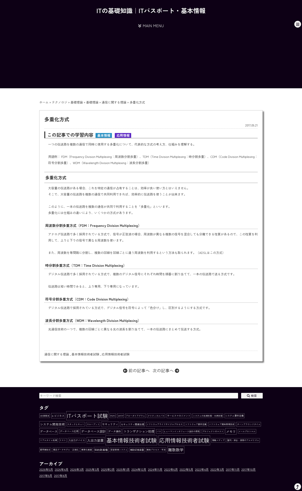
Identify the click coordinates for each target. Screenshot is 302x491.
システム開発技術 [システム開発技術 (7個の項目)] (52, 424)
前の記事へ (136, 370)
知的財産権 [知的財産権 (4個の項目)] (101, 450)
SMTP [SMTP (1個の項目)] (120, 415)
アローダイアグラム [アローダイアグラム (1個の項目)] (135, 415)
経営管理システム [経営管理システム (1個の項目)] (119, 449)
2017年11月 (233, 469)
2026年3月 (77, 469)
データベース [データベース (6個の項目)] (48, 431)
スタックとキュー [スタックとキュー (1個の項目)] (75, 424)
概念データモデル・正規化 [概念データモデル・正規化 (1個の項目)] (66, 449)
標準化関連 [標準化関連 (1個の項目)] (86, 449)
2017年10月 (248, 469)
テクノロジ (59, 102)
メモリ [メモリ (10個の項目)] (231, 431)
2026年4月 (62, 469)
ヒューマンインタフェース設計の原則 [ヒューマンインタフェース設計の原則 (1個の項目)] (182, 431)
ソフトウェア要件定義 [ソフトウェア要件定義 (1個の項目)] (195, 424)
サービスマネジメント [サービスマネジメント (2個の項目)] (178, 415)
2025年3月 (92, 469)
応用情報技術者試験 (115, 354)
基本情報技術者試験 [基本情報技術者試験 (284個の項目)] (131, 440)
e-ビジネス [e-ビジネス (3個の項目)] (58, 416)
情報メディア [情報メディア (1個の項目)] (218, 440)
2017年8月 (60, 475)
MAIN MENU (151, 25)
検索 (252, 395)
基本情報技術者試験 (85, 354)
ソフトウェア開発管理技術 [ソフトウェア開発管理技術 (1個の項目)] (221, 424)
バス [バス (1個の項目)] (159, 431)
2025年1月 (123, 469)
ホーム (44, 102)
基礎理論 (76, 102)
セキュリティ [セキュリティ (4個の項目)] (110, 424)
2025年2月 (108, 469)
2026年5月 (46, 469)
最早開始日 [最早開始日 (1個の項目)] (45, 449)
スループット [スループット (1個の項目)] (93, 424)
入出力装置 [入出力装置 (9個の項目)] (95, 440)
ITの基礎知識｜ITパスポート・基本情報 (151, 10)
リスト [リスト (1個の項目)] (63, 440)
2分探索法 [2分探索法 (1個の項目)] (44, 415)
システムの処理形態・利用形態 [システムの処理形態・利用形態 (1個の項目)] (208, 415)
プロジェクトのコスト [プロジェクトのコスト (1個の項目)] (212, 431)
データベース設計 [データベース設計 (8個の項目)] (93, 431)
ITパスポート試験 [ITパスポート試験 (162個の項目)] (87, 415)
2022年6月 (171, 469)
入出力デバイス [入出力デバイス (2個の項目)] (77, 440)
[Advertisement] (151, 61)
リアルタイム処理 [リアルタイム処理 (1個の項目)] (48, 440)
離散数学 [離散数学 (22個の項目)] (176, 449)
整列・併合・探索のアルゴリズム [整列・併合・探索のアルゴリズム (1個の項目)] (243, 440)
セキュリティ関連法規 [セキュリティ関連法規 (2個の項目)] (132, 424)
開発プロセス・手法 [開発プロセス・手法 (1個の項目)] (156, 449)
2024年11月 (155, 469)
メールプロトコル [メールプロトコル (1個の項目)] (246, 431)
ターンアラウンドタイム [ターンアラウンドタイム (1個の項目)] (248, 424)
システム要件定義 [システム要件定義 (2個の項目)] (234, 415)
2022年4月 (202, 469)
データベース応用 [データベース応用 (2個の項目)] (69, 431)
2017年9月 (45, 475)
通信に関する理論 (114, 102)
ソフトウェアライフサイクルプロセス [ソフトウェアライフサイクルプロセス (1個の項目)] (165, 424)
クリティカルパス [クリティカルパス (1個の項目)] (156, 415)
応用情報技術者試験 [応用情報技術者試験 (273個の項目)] (184, 440)
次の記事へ (166, 370)
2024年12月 (138, 469)
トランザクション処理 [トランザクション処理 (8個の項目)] (138, 431)
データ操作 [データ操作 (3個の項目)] (114, 431)
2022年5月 (186, 469)
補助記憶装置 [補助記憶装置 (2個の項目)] (137, 449)
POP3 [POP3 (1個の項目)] (112, 415)
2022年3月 (217, 469)
